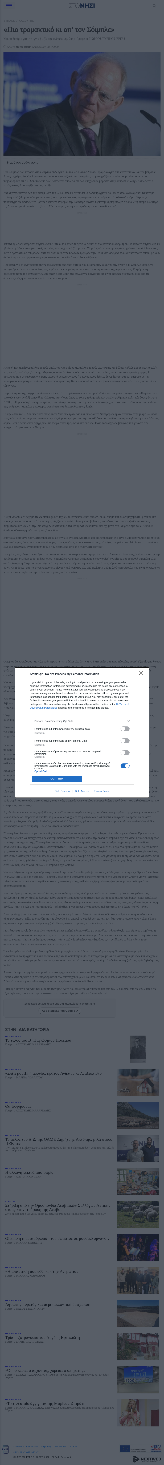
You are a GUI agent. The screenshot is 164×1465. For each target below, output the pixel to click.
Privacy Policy (101, 791)
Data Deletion (62, 791)
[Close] (142, 674)
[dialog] (82, 732)
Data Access (82, 791)
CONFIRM (56, 778)
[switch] (125, 728)
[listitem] (82, 721)
